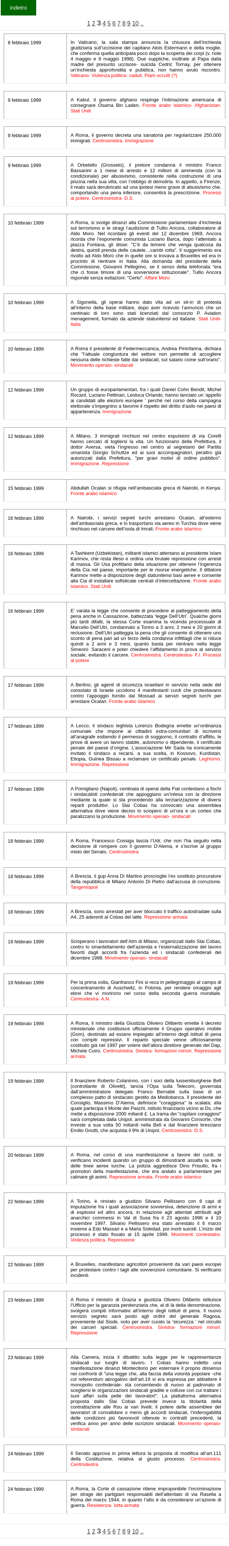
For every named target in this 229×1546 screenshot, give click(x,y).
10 (135, 23)
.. (142, 23)
